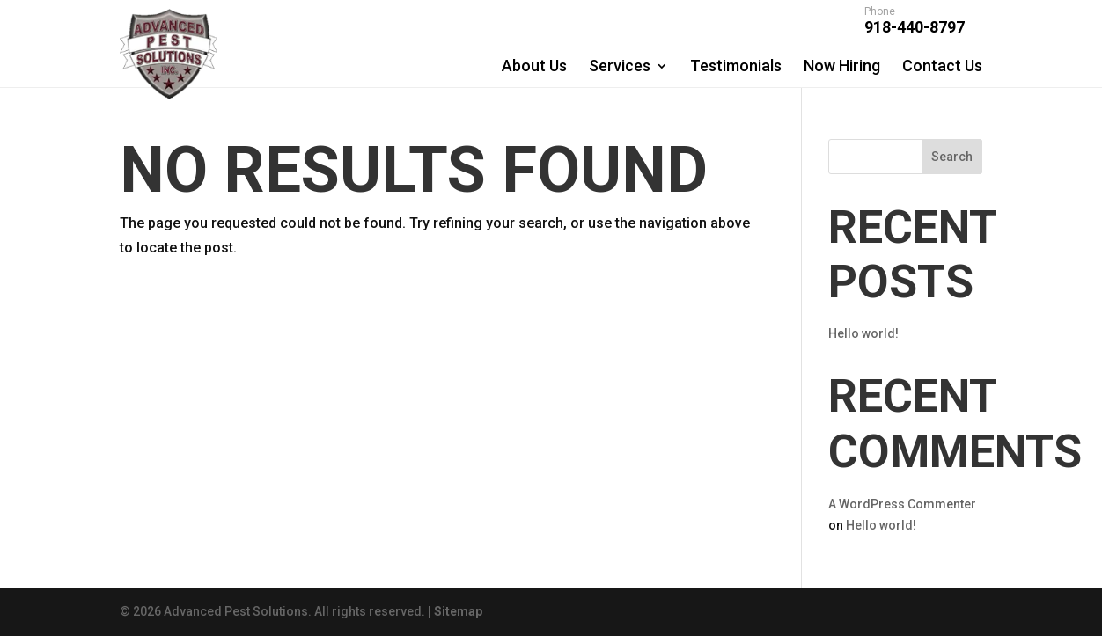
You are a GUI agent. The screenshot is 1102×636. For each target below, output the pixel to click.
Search (952, 157)
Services (619, 66)
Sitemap (458, 611)
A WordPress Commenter (902, 504)
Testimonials (736, 66)
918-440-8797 (914, 22)
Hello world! (863, 333)
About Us (534, 66)
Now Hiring (842, 66)
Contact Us (942, 66)
